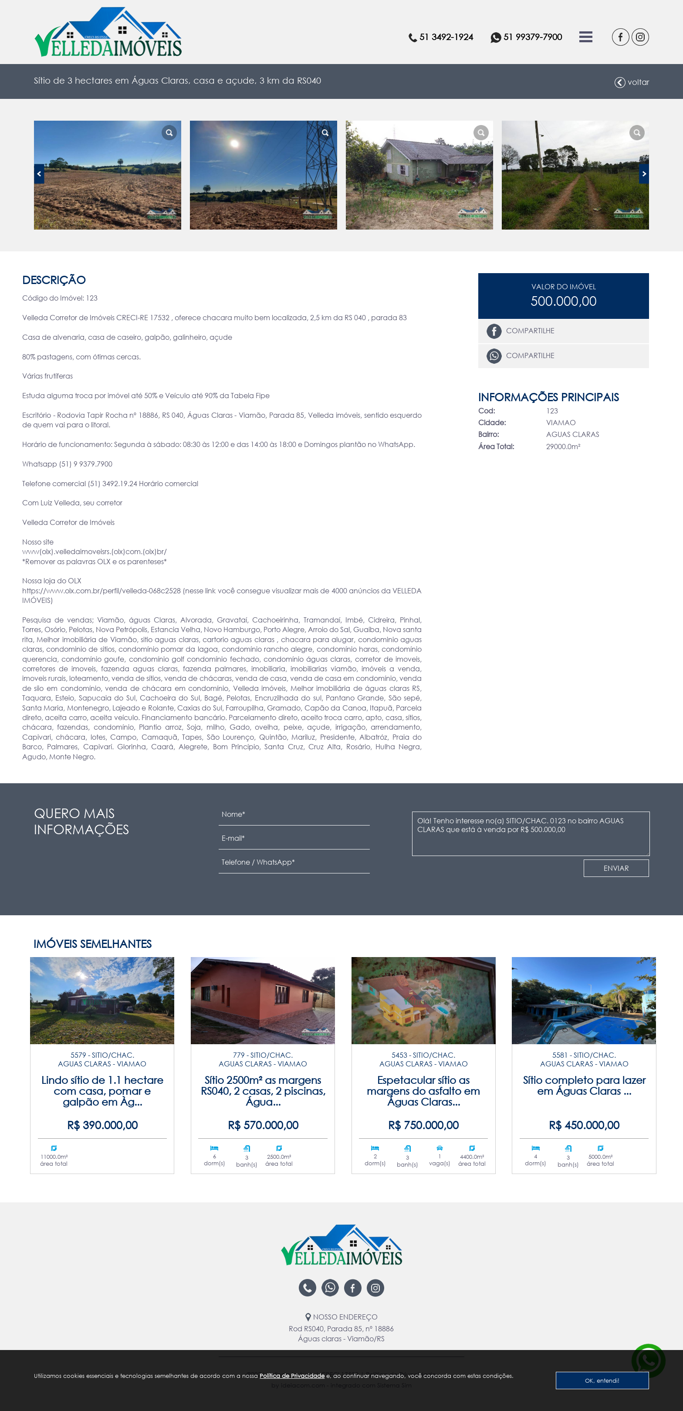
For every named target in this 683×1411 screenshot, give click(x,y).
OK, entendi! (602, 1380)
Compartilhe (521, 331)
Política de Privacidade (292, 1375)
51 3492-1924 (441, 36)
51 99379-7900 (526, 37)
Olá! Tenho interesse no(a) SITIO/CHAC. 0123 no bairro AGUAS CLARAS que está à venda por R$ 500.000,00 (530, 834)
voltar (632, 82)
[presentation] (475, 875)
